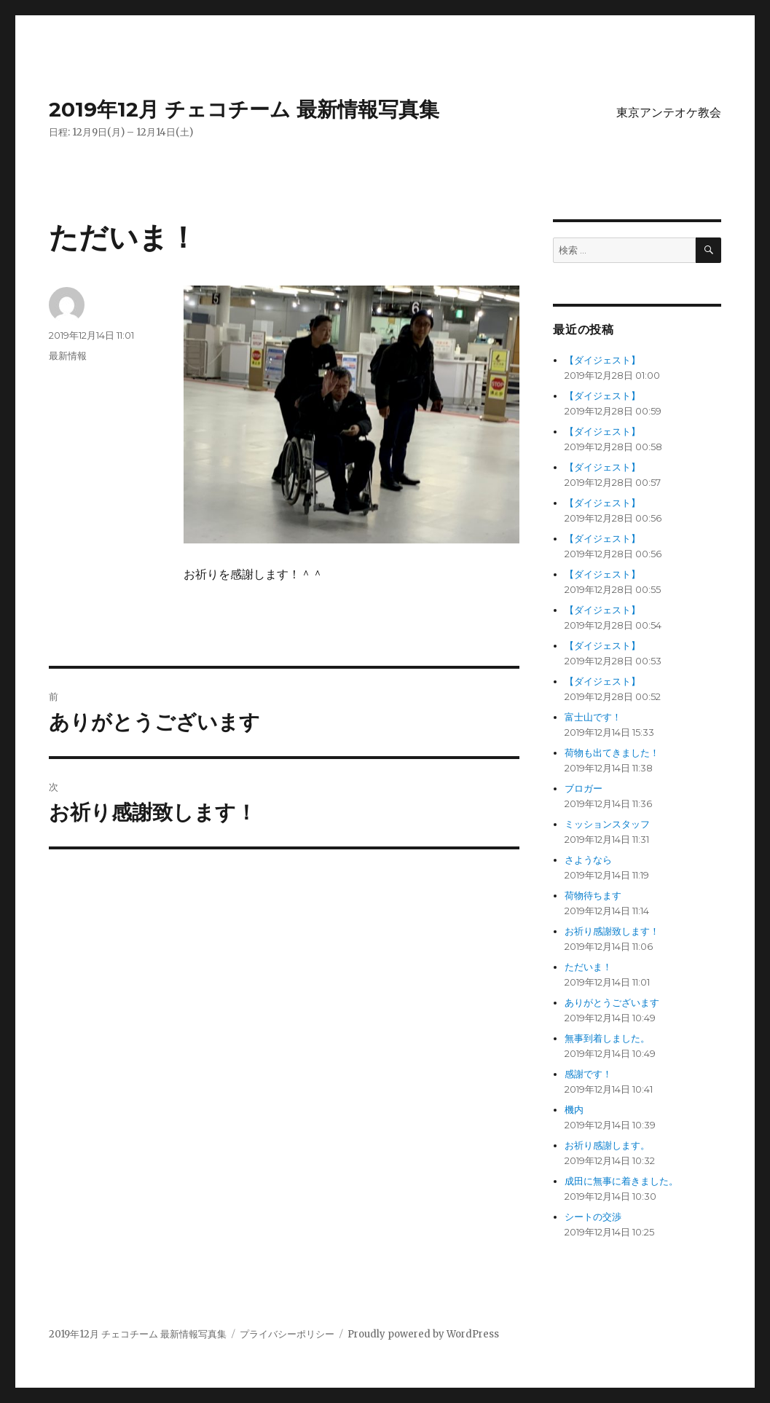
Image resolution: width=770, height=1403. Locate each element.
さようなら (588, 860)
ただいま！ (588, 967)
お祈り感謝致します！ (612, 931)
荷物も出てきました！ (612, 753)
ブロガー (583, 788)
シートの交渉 (593, 1217)
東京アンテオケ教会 (668, 112)
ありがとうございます (612, 1003)
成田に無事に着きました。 (621, 1181)
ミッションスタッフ (607, 824)
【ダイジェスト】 (602, 360)
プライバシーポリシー (287, 1334)
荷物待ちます (593, 895)
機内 (574, 1110)
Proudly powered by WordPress (423, 1334)
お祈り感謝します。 (607, 1145)
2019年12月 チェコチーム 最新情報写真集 (244, 109)
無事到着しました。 (607, 1038)
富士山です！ (593, 717)
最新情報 (68, 355)
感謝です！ (588, 1074)
